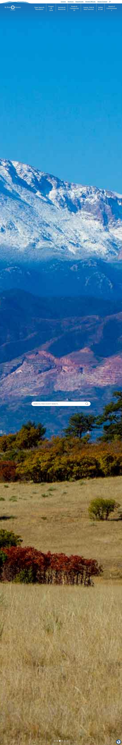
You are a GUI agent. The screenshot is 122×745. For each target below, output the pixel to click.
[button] (110, 2)
